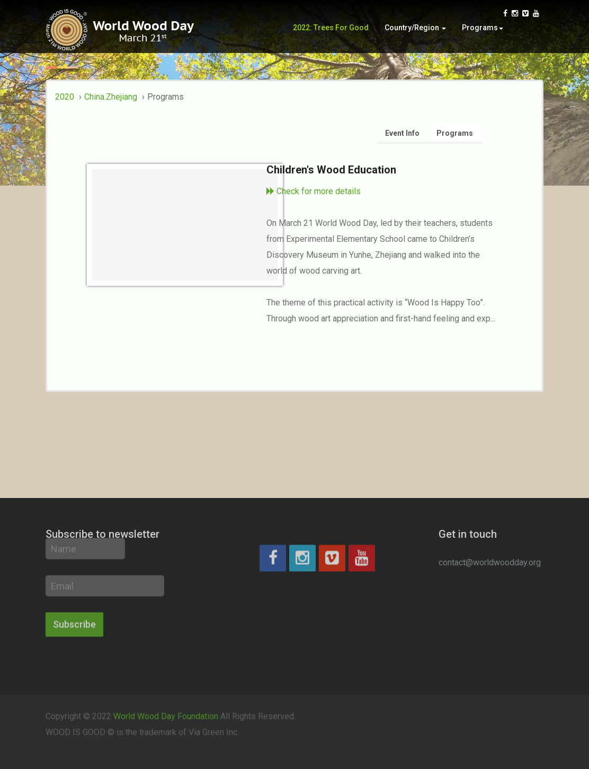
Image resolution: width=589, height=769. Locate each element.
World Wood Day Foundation (165, 707)
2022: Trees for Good (331, 30)
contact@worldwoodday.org (490, 562)
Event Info (402, 133)
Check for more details (313, 191)
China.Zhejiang (110, 97)
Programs (482, 30)
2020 (64, 97)
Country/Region (415, 30)
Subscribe (74, 595)
